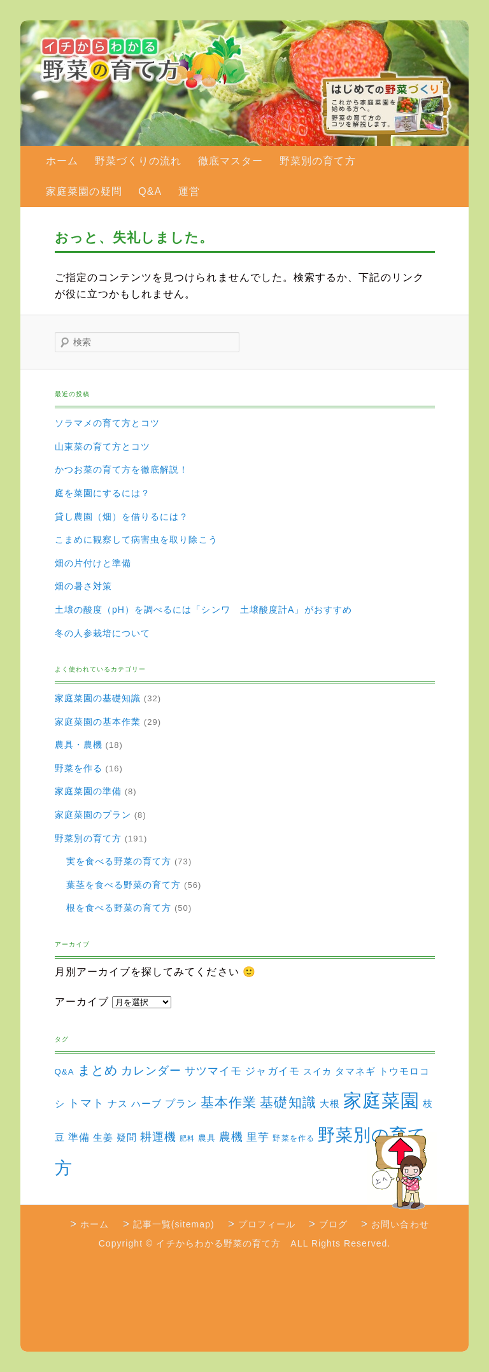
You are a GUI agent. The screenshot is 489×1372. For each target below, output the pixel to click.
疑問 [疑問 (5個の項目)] (127, 1138)
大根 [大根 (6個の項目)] (330, 1103)
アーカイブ (82, 1001)
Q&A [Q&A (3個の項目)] (64, 1071)
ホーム (62, 160)
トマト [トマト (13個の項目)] (86, 1103)
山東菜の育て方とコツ (103, 446)
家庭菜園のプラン (93, 815)
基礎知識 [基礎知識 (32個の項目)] (288, 1102)
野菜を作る (79, 768)
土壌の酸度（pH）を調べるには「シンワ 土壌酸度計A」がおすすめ (203, 609)
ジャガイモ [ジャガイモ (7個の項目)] (272, 1071)
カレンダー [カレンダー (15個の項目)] (151, 1070)
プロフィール (266, 1224)
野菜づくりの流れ (138, 160)
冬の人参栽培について (103, 633)
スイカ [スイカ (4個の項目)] (317, 1071)
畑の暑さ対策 (83, 586)
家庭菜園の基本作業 (98, 722)
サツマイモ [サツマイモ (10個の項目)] (213, 1071)
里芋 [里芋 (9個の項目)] (257, 1137)
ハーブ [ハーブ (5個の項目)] (146, 1104)
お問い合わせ (400, 1224)
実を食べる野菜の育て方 (119, 861)
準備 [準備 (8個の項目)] (79, 1137)
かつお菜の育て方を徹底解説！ (122, 469)
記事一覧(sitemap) (174, 1224)
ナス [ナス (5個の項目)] (118, 1104)
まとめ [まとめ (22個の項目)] (98, 1070)
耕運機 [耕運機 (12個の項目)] (158, 1137)
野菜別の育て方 (317, 160)
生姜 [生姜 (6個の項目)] (103, 1137)
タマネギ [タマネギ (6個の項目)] (355, 1071)
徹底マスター (230, 160)
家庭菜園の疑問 (84, 191)
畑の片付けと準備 (93, 563)
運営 (189, 191)
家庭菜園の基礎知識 (98, 698)
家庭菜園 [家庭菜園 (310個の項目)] (381, 1100)
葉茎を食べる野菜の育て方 (123, 885)
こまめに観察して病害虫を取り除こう (136, 539)
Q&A (150, 191)
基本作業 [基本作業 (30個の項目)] (229, 1102)
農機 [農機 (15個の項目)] (231, 1136)
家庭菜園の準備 (88, 791)
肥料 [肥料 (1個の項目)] (187, 1138)
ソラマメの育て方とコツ (107, 423)
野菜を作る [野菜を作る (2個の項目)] (293, 1138)
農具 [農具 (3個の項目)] (207, 1138)
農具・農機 (79, 745)
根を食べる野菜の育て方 (119, 908)
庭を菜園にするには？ (103, 493)
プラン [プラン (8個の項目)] (181, 1103)
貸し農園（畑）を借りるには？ (122, 516)
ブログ (333, 1224)
